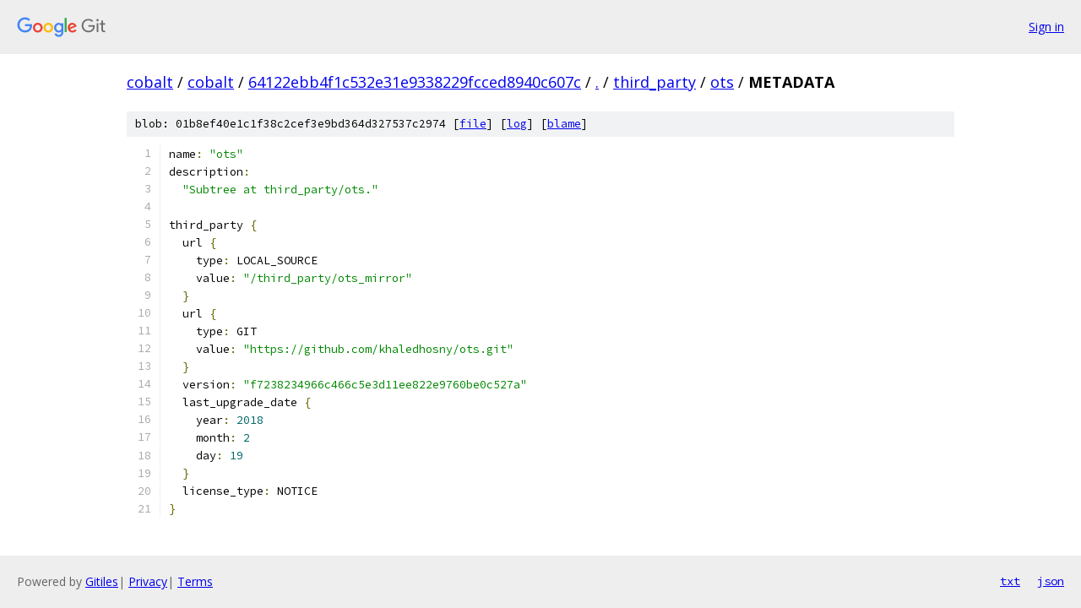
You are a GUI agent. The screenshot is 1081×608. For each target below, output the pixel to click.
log (517, 124)
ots (722, 82)
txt (1010, 581)
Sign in (1046, 27)
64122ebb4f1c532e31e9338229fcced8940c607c (414, 82)
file (472, 124)
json (1050, 581)
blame (564, 124)
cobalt (150, 82)
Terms (195, 581)
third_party (654, 82)
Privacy (147, 581)
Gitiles (101, 581)
